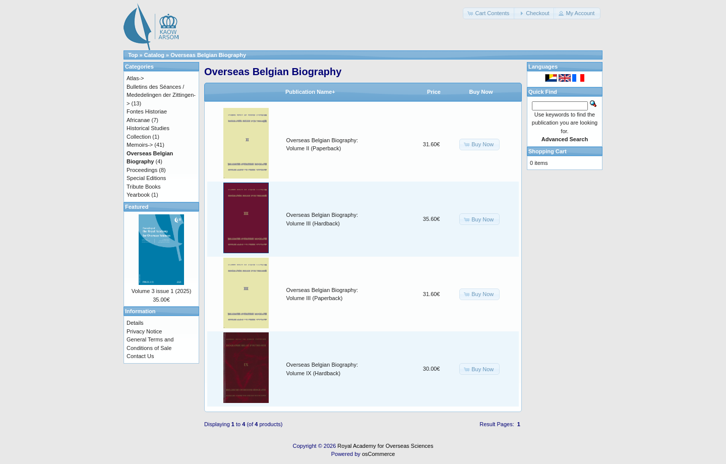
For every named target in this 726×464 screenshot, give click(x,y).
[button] (489, 13)
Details (135, 323)
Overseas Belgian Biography (208, 55)
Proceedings (142, 170)
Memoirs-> (140, 145)
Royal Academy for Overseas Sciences (385, 446)
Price (434, 92)
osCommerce (378, 454)
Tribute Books (143, 187)
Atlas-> (135, 78)
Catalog (154, 55)
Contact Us (140, 356)
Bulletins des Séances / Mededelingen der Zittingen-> (161, 95)
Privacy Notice (144, 331)
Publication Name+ (310, 92)
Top (133, 55)
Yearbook (138, 195)
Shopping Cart (547, 151)
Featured (136, 207)
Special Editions (146, 178)
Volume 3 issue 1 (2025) (162, 291)
